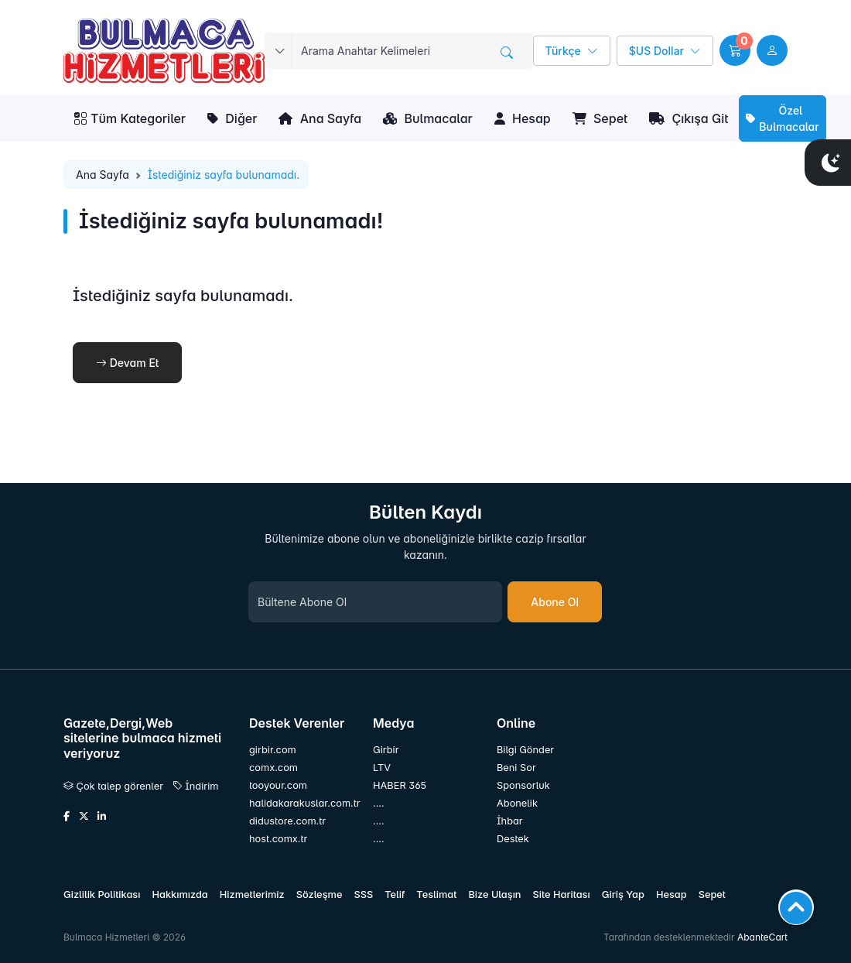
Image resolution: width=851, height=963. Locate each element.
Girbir (386, 750)
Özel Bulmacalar (782, 118)
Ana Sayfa (320, 118)
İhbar (510, 821)
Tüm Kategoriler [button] (130, 118)
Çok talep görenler (113, 786)
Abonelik (517, 803)
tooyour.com (278, 785)
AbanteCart (762, 937)
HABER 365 (399, 785)
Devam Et (127, 362)
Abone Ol (555, 601)
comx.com (273, 767)
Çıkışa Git (688, 118)
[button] (734, 50)
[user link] (772, 50)
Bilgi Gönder (525, 750)
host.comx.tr (278, 839)
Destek (513, 839)
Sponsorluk (523, 785)
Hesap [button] (522, 118)
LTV (382, 767)
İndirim (196, 786)
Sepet (599, 118)
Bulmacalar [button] (428, 118)
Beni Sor (516, 767)
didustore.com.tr (287, 821)
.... (378, 803)
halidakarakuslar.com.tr (301, 803)
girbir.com (272, 750)
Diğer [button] (232, 118)
